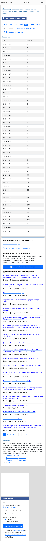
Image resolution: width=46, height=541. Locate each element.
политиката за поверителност (15, 535)
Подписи (21, 25)
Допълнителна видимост (14, 32)
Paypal (9, 519)
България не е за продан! (11, 244)
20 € (19, 511)
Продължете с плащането (13, 526)
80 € (13, 513)
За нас (8, 462)
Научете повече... (10, 507)
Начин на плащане (9, 517)
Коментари (36, 25)
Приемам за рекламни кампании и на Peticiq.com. (15, 533)
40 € (6, 513)
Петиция (8, 25)
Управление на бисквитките (16, 460)
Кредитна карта (12, 522)
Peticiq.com (6, 2)
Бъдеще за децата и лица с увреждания (16, 248)
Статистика (8, 28)
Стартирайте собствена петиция (23, 267)
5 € (6, 511)
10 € (12, 511)
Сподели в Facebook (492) (13, 18)
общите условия (18, 530)
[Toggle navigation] (42, 2)
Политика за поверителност (27, 28)
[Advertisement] (15, 484)
